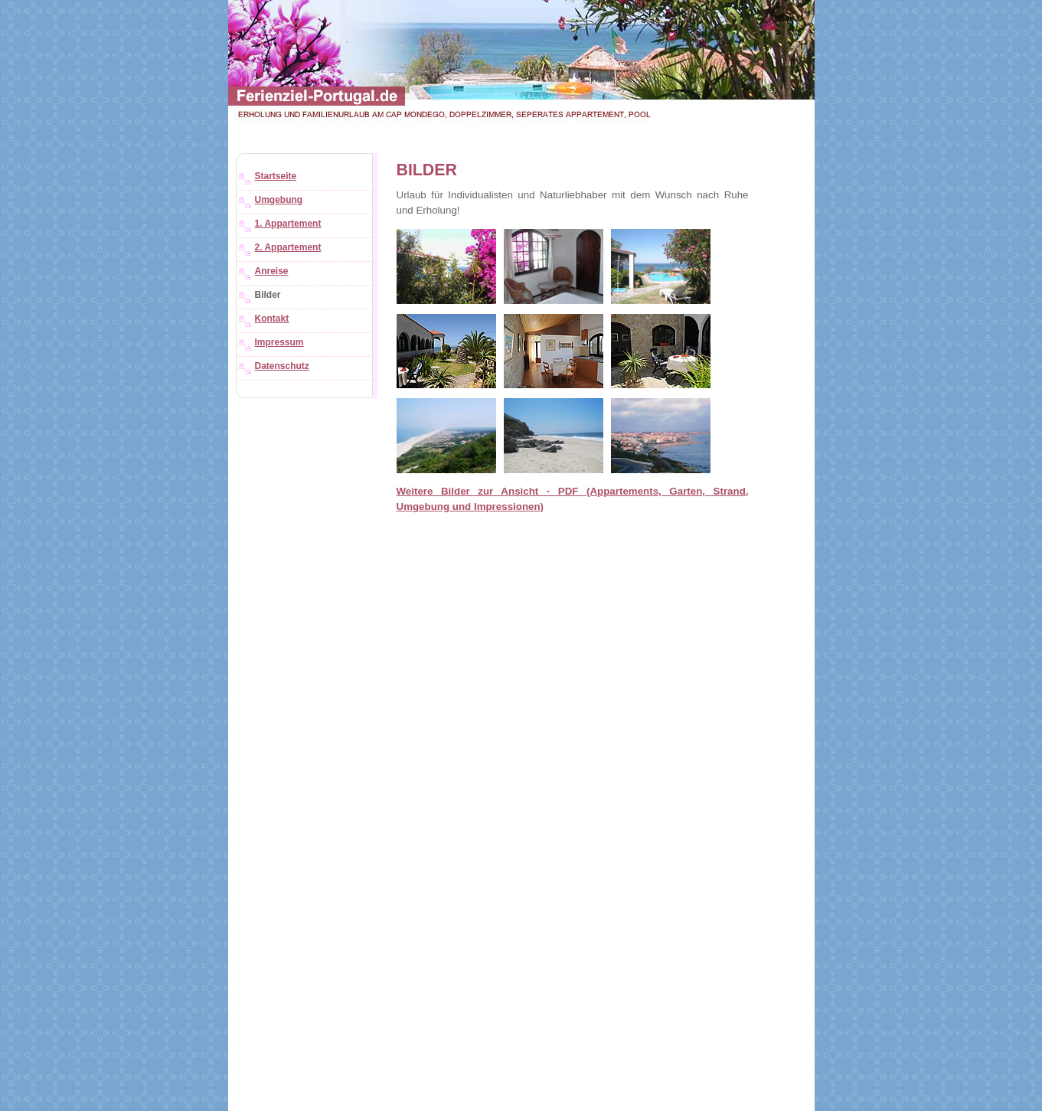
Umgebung (279, 199)
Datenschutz (282, 366)
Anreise (272, 271)
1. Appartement (288, 223)
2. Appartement (288, 247)
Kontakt (272, 318)
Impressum (279, 342)
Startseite (276, 176)
